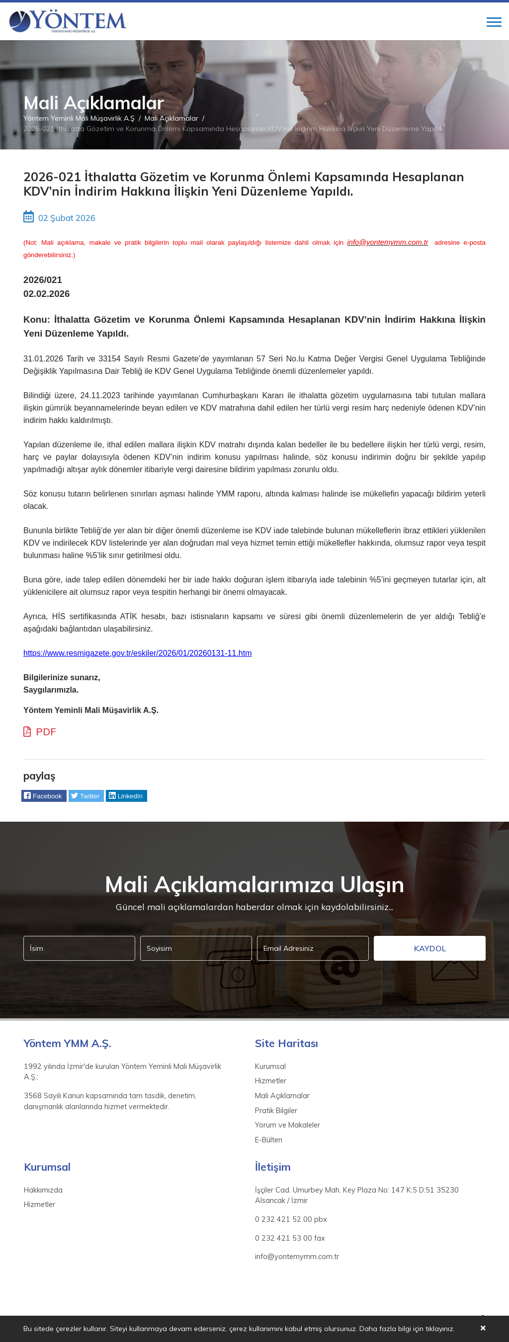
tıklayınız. (440, 1329)
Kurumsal (270, 1066)
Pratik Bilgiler (276, 1110)
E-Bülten (268, 1139)
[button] (44, 796)
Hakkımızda (43, 1190)
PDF (39, 731)
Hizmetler (270, 1080)
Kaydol (430, 948)
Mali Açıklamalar (171, 118)
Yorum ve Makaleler (287, 1125)
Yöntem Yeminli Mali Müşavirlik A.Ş (79, 118)
